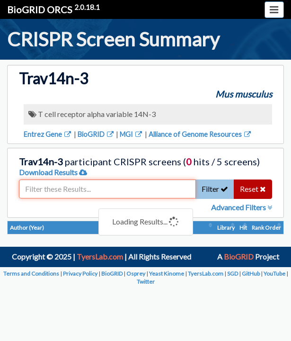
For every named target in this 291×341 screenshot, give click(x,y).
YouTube (274, 273)
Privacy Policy (80, 273)
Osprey (135, 273)
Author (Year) (27, 227)
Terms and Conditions (31, 273)
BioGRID (96, 134)
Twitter (146, 281)
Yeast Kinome (166, 273)
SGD (232, 273)
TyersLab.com (100, 256)
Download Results (53, 172)
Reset (253, 188)
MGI (131, 134)
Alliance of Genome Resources (200, 134)
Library (226, 227)
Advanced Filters (241, 207)
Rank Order (266, 227)
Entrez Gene (48, 134)
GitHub (251, 273)
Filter (215, 188)
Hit (243, 227)
